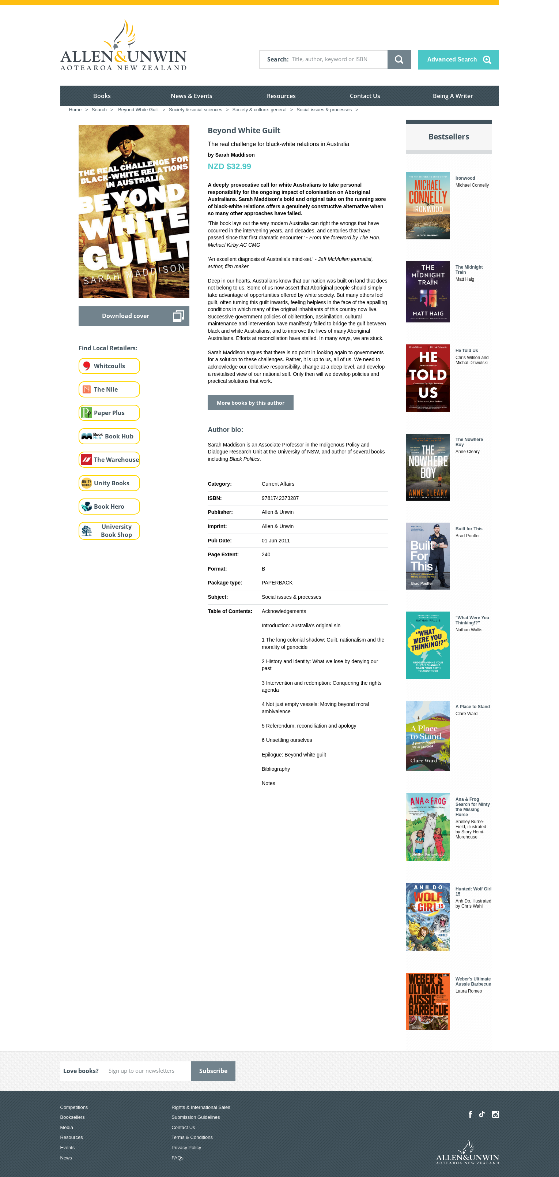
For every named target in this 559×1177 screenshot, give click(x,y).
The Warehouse (116, 460)
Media (66, 1127)
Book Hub (119, 436)
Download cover (125, 316)
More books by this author (250, 402)
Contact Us (365, 96)
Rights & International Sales (200, 1107)
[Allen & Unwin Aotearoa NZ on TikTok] (482, 1114)
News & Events (191, 96)
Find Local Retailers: (108, 348)
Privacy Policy (186, 1147)
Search (277, 59)
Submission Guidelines (195, 1117)
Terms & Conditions (192, 1137)
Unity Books (111, 483)
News (66, 1158)
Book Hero (109, 506)
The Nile (106, 389)
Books (102, 96)
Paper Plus (109, 413)
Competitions (74, 1107)
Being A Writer (453, 96)
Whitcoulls (109, 366)
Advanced (452, 59)
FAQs (177, 1158)
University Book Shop (116, 531)
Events (67, 1147)
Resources (281, 96)
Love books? (81, 1071)
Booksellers (72, 1117)
